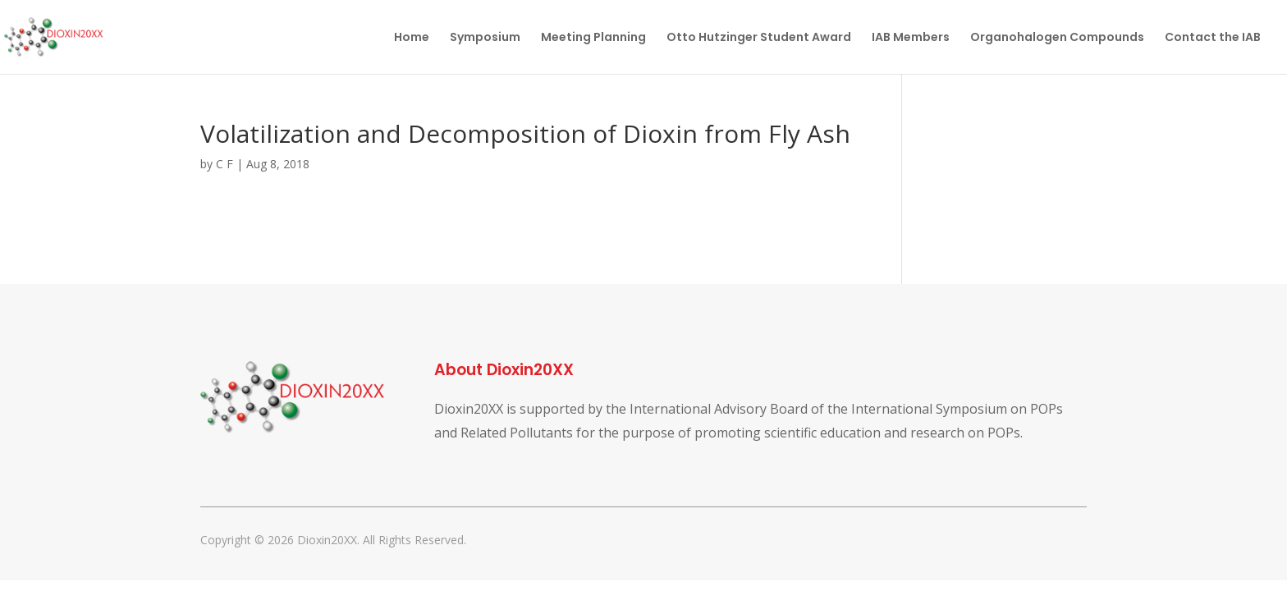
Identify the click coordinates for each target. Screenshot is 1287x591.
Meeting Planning (593, 38)
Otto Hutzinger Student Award (758, 38)
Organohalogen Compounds (1057, 38)
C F (224, 164)
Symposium (485, 38)
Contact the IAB (1213, 38)
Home (411, 38)
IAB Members (911, 38)
